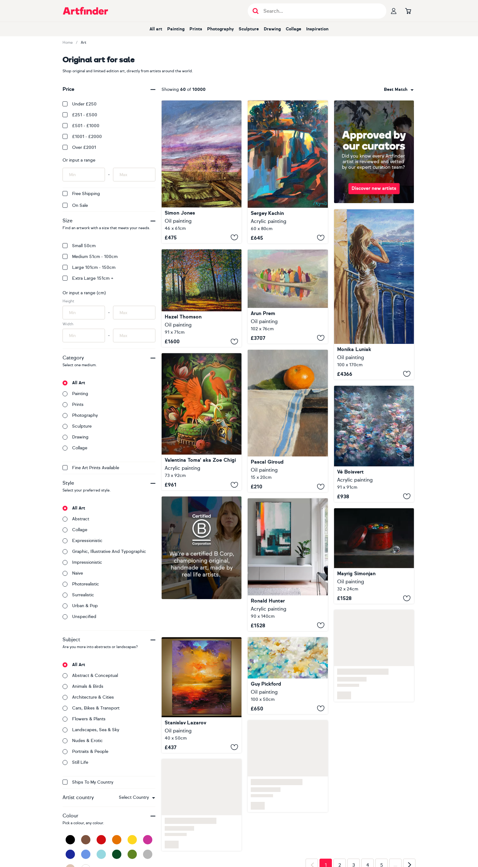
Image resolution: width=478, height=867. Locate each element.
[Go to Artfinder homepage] (85, 11)
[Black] (70, 840)
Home (68, 42)
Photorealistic (81, 584)
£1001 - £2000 (82, 136)
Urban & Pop (80, 605)
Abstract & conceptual (90, 675)
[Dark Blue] (70, 854)
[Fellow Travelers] (288, 297)
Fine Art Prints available (91, 467)
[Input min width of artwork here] (84, 335)
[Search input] (320, 11)
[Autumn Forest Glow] (201, 298)
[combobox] (137, 798)
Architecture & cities (88, 697)
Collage (293, 29)
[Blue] (86, 854)
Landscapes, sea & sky (91, 729)
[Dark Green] (117, 854)
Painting (176, 29)
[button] (137, 798)
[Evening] (288, 171)
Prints (195, 29)
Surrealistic (78, 595)
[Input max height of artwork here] (134, 312)
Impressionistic (82, 562)
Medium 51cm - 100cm (90, 256)
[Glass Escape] (374, 556)
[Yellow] (132, 840)
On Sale (75, 205)
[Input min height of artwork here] (84, 312)
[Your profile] (394, 11)
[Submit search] (255, 11)
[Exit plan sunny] (288, 564)
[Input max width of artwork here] (134, 335)
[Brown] (86, 840)
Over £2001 (79, 147)
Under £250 (80, 104)
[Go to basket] (408, 11)
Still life (75, 762)
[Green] (132, 854)
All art (156, 29)
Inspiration (317, 29)
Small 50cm (79, 245)
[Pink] (147, 840)
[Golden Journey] (201, 695)
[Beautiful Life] (374, 444)
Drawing (272, 29)
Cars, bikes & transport (91, 708)
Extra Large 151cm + (88, 278)
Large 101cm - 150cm (89, 267)
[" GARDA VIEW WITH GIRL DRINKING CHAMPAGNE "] (374, 294)
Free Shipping (81, 193)
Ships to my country (88, 782)
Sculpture (249, 29)
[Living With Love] (288, 675)
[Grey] (147, 854)
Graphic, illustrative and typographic (104, 551)
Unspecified (79, 616)
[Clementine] (288, 421)
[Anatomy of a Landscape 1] (201, 171)
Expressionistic (82, 540)
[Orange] (117, 840)
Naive (73, 573)
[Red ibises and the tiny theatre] (201, 421)
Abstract (76, 519)
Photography (220, 29)
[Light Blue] (101, 854)
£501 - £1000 (81, 125)
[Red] (101, 840)
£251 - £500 (80, 115)
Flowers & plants (84, 719)
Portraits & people (85, 751)
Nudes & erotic (83, 740)
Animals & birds (83, 686)
